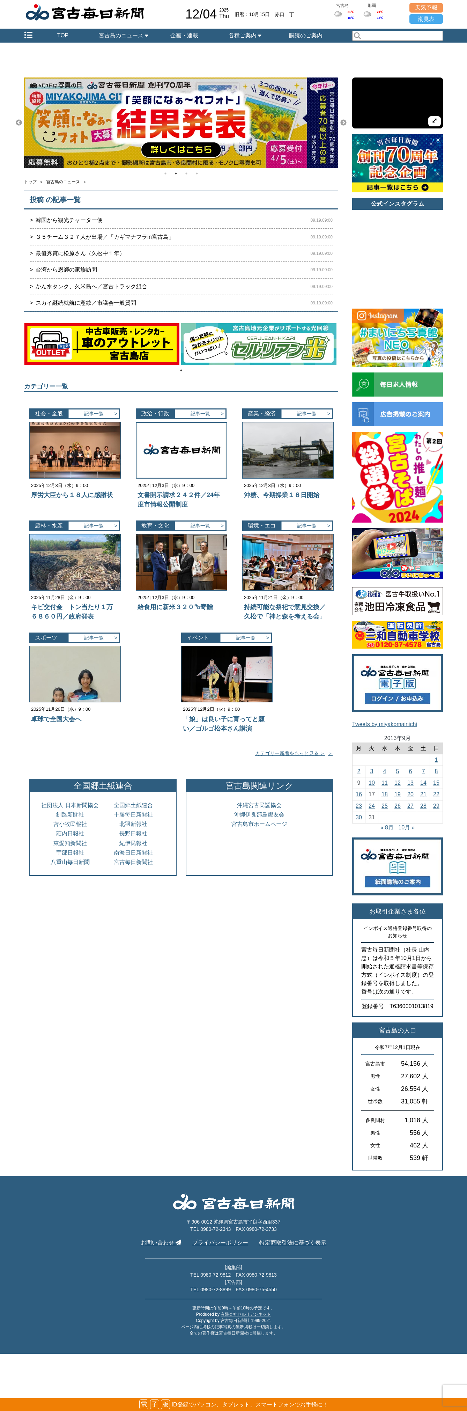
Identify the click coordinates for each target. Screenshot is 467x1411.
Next (343, 122)
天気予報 (426, 7)
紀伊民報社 (133, 843)
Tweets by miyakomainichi (384, 724)
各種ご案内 (245, 35)
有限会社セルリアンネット (246, 1314)
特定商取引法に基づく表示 (292, 1243)
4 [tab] (196, 173)
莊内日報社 (70, 833)
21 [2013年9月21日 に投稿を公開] (423, 794)
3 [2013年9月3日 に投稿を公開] (371, 771)
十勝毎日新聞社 (133, 815)
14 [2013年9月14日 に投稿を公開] (423, 783)
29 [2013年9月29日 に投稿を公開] (436, 806)
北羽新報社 (133, 824)
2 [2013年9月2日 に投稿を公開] (359, 771)
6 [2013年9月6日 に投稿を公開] (410, 771)
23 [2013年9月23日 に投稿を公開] (359, 806)
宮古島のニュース (123, 35)
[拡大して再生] (434, 121)
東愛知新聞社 (70, 843)
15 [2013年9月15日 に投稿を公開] (436, 783)
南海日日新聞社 (133, 853)
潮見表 (426, 19)
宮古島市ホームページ (259, 824)
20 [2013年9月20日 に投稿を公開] (410, 794)
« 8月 (387, 827)
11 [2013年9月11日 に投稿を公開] (384, 783)
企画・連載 (184, 35)
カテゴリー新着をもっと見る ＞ (290, 753)
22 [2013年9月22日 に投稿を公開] (436, 794)
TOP (63, 35)
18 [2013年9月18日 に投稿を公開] (384, 794)
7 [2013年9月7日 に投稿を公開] (423, 771)
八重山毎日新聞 (70, 862)
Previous (18, 122)
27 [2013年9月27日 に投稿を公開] (410, 806)
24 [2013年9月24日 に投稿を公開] (372, 806)
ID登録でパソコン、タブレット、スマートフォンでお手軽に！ (233, 1405)
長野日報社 (133, 833)
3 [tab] (186, 173)
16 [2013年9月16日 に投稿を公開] (359, 794)
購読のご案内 (306, 35)
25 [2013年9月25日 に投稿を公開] (384, 806)
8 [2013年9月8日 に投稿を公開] (436, 771)
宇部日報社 (70, 853)
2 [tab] (175, 173)
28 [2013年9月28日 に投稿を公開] (423, 806)
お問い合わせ (161, 1243)
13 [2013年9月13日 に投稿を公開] (410, 783)
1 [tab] (165, 173)
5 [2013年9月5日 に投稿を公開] (397, 771)
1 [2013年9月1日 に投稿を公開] (436, 760)
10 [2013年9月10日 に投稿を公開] (372, 783)
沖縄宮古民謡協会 (259, 805)
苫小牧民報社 (70, 824)
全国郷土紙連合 (133, 805)
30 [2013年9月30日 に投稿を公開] (359, 817)
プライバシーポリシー (220, 1243)
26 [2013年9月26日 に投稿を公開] (397, 806)
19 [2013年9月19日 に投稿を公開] (397, 794)
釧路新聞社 (70, 815)
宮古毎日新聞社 (133, 862)
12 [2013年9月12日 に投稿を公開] (397, 783)
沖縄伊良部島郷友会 (259, 815)
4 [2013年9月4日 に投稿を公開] (384, 771)
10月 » (406, 827)
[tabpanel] (181, 122)
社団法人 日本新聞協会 (69, 805)
